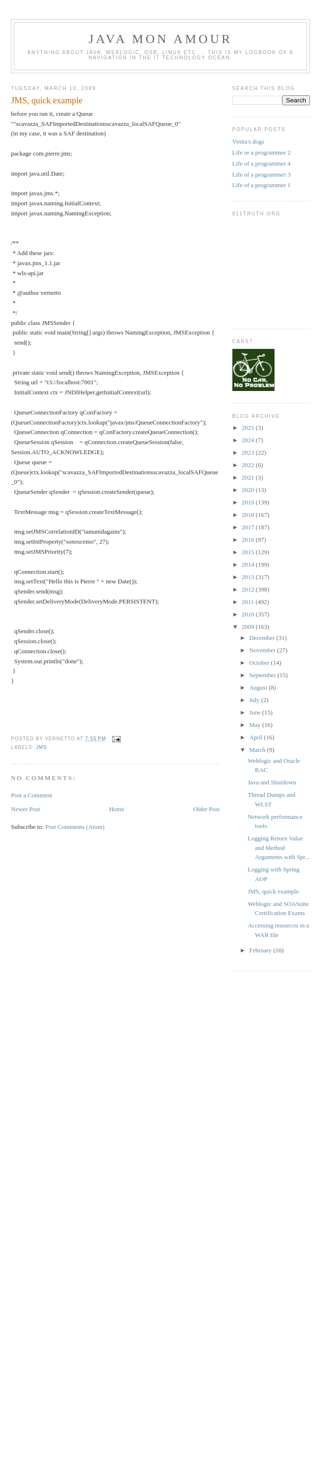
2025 (249, 427)
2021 (249, 477)
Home (116, 809)
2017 (249, 527)
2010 (249, 614)
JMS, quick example (46, 100)
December (262, 637)
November (263, 650)
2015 (249, 552)
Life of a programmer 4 (261, 163)
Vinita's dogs (248, 141)
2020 (249, 489)
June (255, 712)
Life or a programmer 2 (261, 152)
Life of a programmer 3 (261, 174)
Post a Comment (31, 795)
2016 (249, 539)
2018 (249, 514)
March (258, 749)
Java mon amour (160, 39)
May (255, 724)
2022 (249, 465)
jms (41, 747)
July (255, 700)
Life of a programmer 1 (261, 185)
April (256, 737)
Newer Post (25, 809)
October (260, 662)
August (259, 687)
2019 (249, 502)
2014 (249, 564)
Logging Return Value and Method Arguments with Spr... (279, 847)
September (263, 675)
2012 (249, 589)
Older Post (206, 809)
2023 (249, 452)
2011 (249, 601)
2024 (249, 440)
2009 (249, 626)
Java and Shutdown (272, 782)
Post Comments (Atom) (75, 826)
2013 (249, 577)
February (261, 950)
